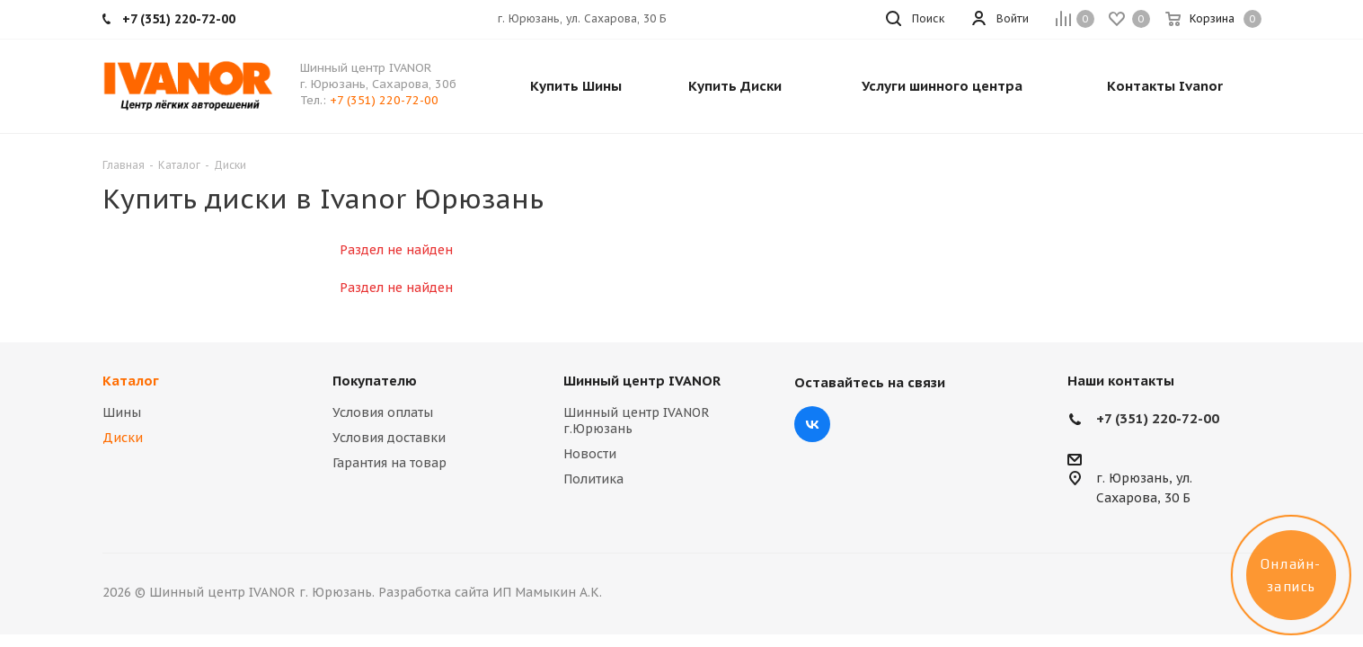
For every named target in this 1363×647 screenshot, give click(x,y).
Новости (589, 454)
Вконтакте (812, 424)
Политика (593, 479)
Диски (122, 438)
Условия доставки (389, 438)
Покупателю (374, 380)
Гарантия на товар (389, 463)
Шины (121, 412)
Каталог (130, 380)
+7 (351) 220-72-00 (384, 100)
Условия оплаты (382, 412)
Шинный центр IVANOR (642, 380)
